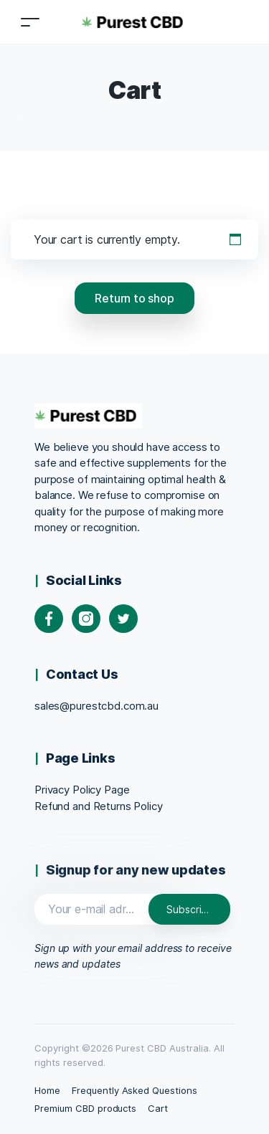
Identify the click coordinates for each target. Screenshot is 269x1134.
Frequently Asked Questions (134, 1090)
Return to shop (134, 298)
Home (47, 1090)
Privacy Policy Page (81, 789)
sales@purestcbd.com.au (96, 706)
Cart (158, 1108)
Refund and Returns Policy (98, 806)
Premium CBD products (85, 1108)
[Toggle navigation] (30, 22)
